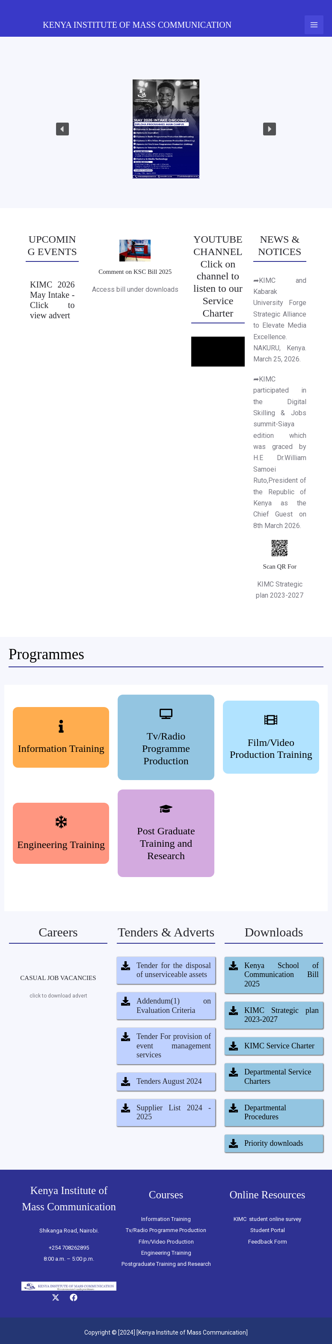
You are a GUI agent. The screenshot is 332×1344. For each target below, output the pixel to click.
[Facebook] (73, 1297)
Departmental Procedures (265, 1112)
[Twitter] (55, 1297)
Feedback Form (267, 1241)
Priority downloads (273, 1143)
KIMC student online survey (267, 1219)
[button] (62, 129)
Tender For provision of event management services (173, 1045)
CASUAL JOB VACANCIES (58, 977)
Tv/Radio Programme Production (166, 748)
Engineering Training (61, 844)
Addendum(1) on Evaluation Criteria (173, 1006)
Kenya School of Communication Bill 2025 (281, 974)
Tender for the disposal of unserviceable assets (173, 970)
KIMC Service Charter (279, 1046)
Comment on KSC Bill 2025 (135, 271)
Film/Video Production (166, 1241)
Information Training (61, 748)
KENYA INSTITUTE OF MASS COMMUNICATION (137, 24)
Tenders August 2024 (169, 1081)
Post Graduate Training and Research (166, 843)
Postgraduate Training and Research (166, 1264)
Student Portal (267, 1230)
